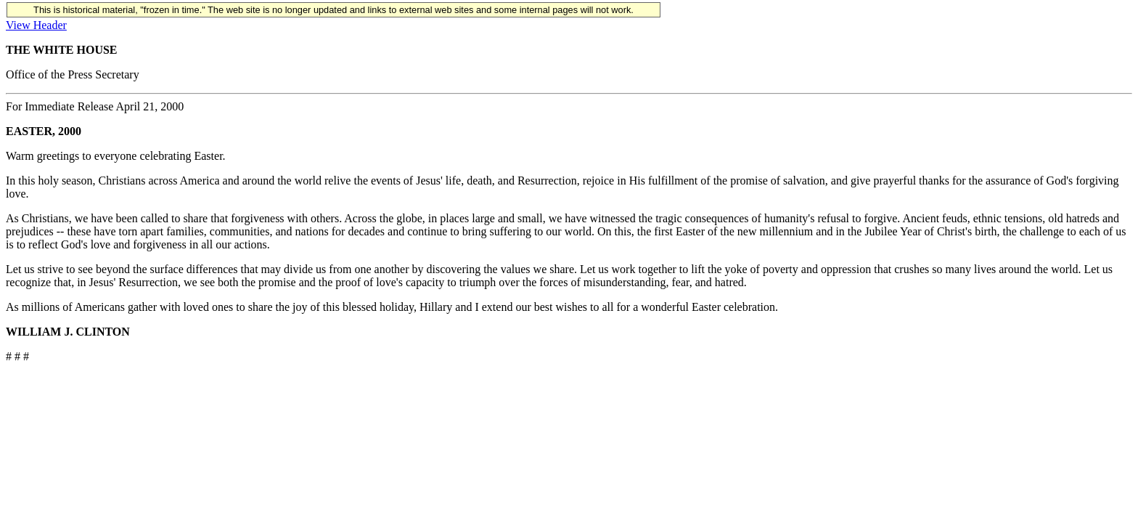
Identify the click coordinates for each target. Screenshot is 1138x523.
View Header (36, 25)
